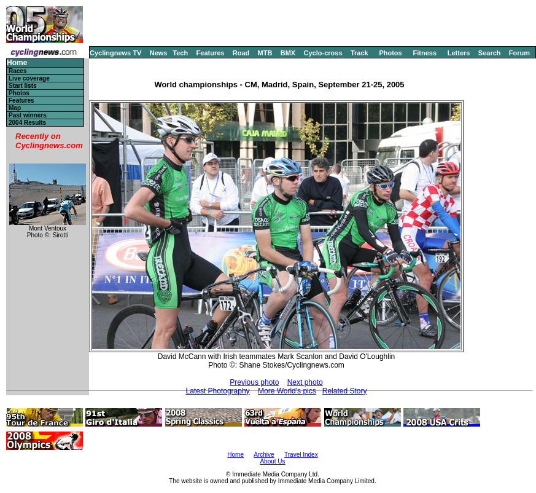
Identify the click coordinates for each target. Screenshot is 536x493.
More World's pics (287, 391)
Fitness (425, 53)
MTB (265, 53)
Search (489, 53)
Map (15, 108)
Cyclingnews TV (115, 53)
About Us (272, 461)
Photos (390, 53)
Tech (180, 53)
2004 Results (27, 122)
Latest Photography (218, 391)
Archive (264, 454)
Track (359, 53)
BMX (288, 53)
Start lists (23, 85)
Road (241, 53)
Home (17, 63)
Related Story (344, 391)
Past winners (28, 115)
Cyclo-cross (323, 53)
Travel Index (301, 454)
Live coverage (29, 78)
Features (210, 53)
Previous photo (254, 382)
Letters (459, 53)
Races (17, 71)
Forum (519, 53)
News (159, 53)
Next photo (305, 382)
